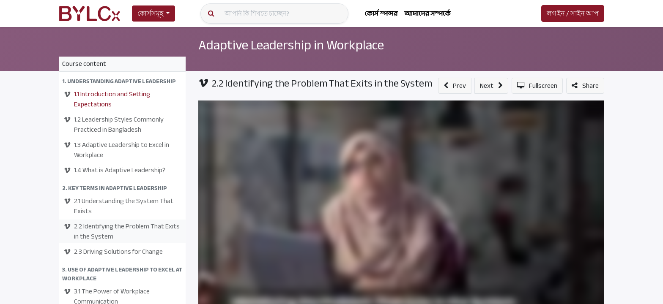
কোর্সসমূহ (150, 13)
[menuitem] (381, 13)
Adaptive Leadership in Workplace (291, 45)
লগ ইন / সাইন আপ (573, 13)
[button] (122, 81)
